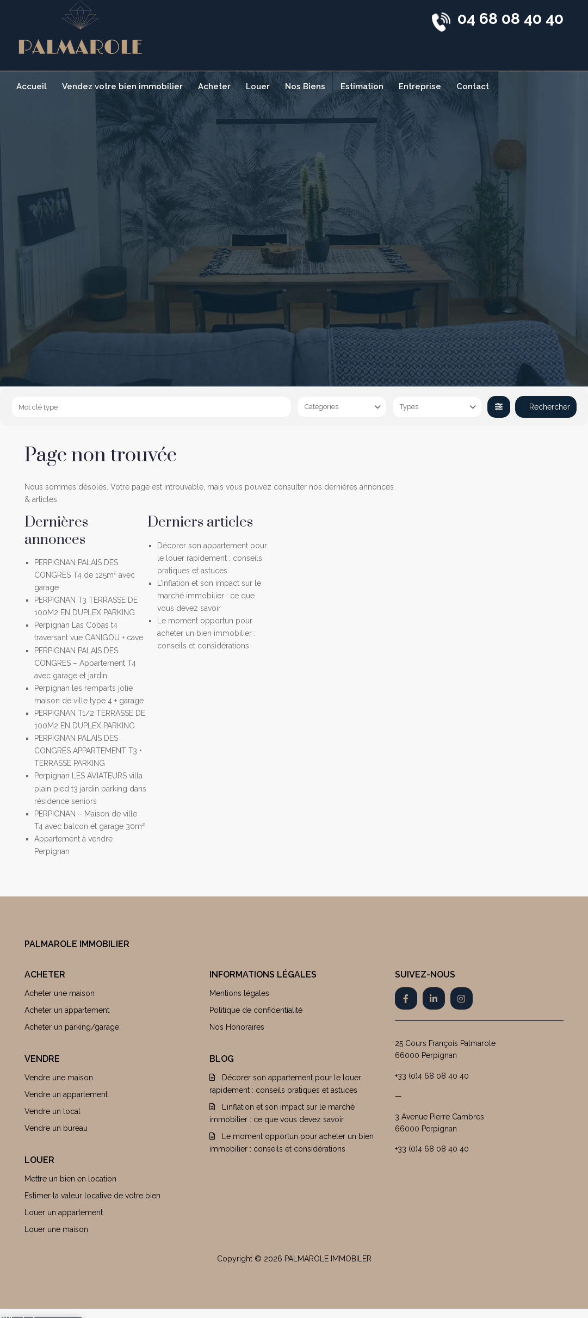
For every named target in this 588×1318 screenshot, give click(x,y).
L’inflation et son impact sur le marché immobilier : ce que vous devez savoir (209, 595)
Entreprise (420, 86)
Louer (258, 86)
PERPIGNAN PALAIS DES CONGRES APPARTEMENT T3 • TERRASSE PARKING (88, 751)
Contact (472, 86)
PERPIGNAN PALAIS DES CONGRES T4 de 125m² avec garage (84, 575)
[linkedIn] (434, 998)
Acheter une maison (59, 993)
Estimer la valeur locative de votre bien (92, 1195)
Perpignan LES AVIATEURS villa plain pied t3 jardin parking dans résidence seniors (90, 788)
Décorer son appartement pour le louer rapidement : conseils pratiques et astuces (212, 558)
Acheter (214, 86)
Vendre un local (52, 1111)
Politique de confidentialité (255, 1010)
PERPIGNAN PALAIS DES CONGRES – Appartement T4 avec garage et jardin (85, 663)
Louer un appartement (63, 1212)
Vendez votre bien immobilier (122, 86)
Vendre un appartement (66, 1094)
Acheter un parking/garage (71, 1027)
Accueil (31, 86)
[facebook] (406, 998)
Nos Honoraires (236, 1027)
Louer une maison (56, 1229)
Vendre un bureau (56, 1128)
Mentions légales (239, 993)
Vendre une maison (58, 1077)
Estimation (362, 86)
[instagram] (461, 998)
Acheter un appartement (66, 1010)
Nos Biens (305, 86)
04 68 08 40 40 (510, 19)
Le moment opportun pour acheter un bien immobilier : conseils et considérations (206, 633)
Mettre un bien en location (70, 1178)
